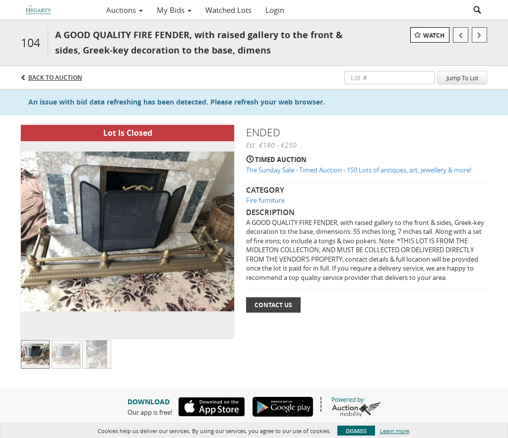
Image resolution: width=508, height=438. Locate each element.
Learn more (394, 431)
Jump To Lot (462, 78)
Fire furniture (265, 200)
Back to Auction (55, 77)
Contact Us (273, 305)
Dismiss (356, 431)
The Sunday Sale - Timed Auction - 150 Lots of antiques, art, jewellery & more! (358, 169)
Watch (433, 35)
